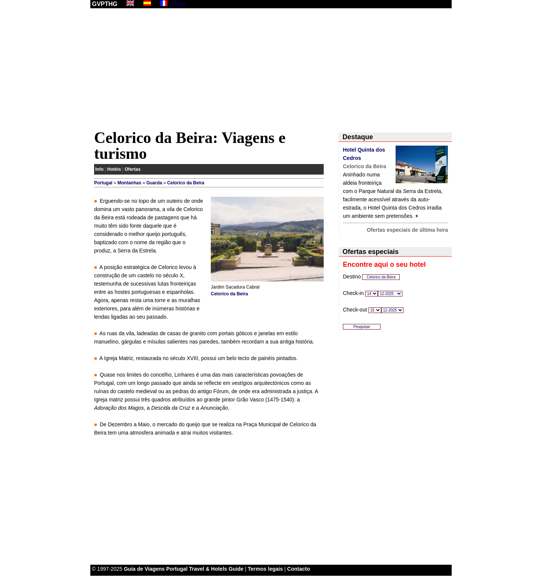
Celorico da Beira (185, 182)
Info (99, 169)
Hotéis (114, 169)
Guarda (154, 182)
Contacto (298, 569)
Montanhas (129, 182)
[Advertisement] (271, 70)
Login (177, 4)
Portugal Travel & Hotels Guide (205, 569)
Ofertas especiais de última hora (407, 230)
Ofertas (132, 169)
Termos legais (265, 569)
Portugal (103, 182)
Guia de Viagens (144, 569)
